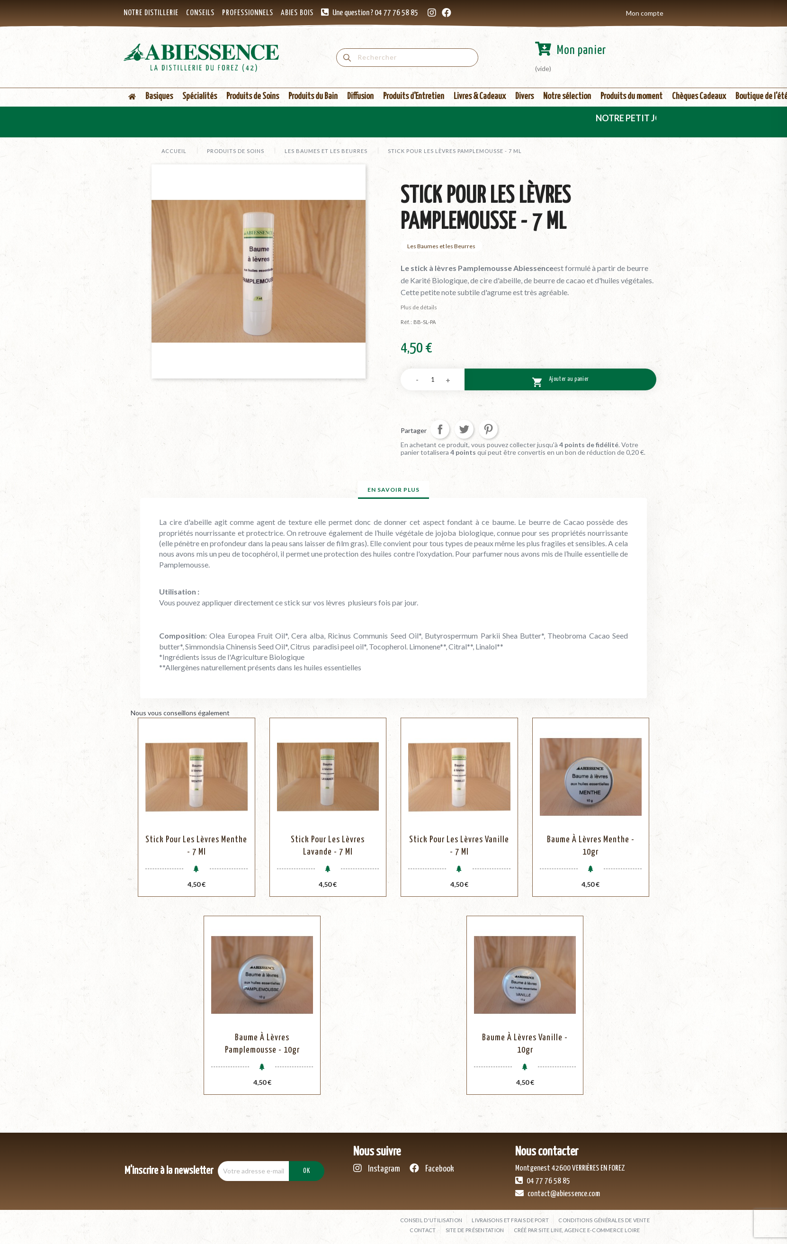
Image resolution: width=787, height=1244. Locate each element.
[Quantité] (433, 379)
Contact (423, 1230)
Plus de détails (419, 307)
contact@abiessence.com (557, 1193)
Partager (439, 429)
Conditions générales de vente (604, 1220)
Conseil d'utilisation (431, 1220)
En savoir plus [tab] (393, 489)
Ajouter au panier (560, 381)
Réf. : (406, 322)
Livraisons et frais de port (510, 1220)
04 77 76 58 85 (542, 1180)
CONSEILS (200, 13)
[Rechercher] (407, 57)
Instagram (376, 1168)
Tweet (464, 429)
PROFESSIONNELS (247, 13)
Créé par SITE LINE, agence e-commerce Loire (577, 1230)
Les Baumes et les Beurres (441, 246)
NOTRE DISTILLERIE (151, 13)
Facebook (432, 1168)
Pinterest (488, 429)
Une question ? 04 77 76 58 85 (375, 13)
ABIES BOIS (297, 13)
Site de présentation (475, 1230)
